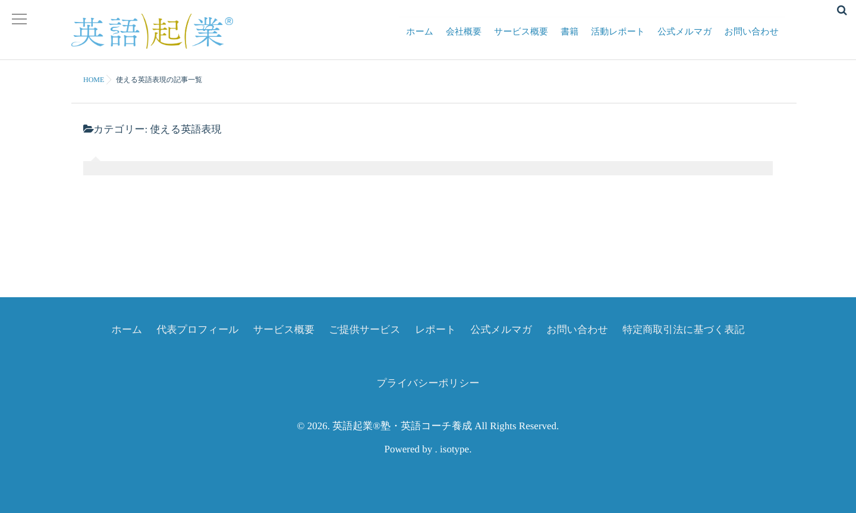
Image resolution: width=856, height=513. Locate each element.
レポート (435, 329)
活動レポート (618, 39)
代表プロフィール (198, 329)
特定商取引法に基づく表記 (683, 329)
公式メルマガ (684, 39)
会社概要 (464, 39)
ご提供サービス (365, 329)
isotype (454, 449)
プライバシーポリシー (427, 383)
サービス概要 (521, 39)
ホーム (419, 39)
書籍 (569, 39)
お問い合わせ (752, 39)
